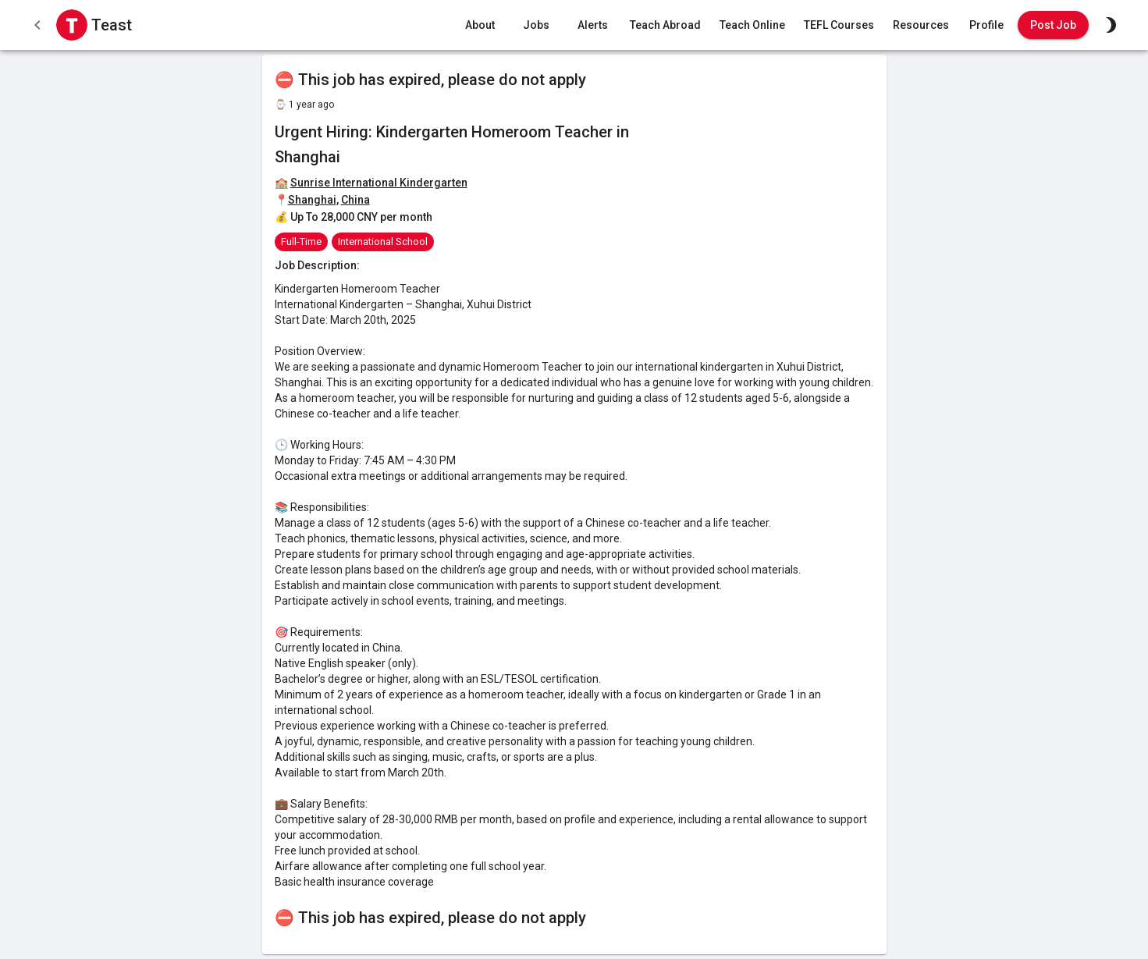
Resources (921, 25)
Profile (986, 25)
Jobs (536, 25)
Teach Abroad (665, 25)
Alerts (592, 25)
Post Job (1053, 25)
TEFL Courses (839, 25)
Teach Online (752, 25)
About (480, 25)
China (355, 200)
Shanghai (312, 200)
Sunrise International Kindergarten (378, 182)
